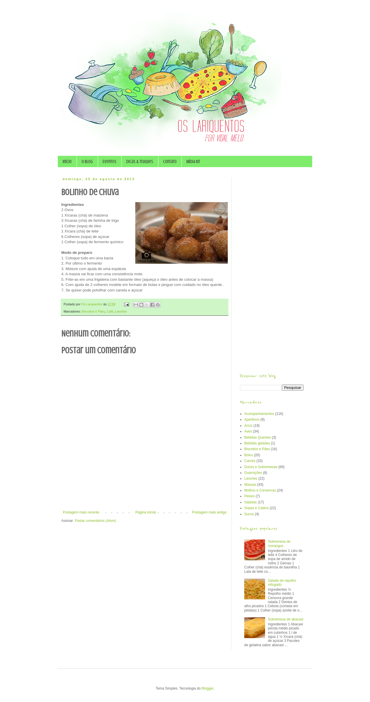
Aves (248, 431)
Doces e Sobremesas (261, 467)
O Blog (87, 161)
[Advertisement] (144, 494)
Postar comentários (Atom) (95, 521)
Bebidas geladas (257, 443)
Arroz (248, 426)
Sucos (249, 514)
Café (110, 311)
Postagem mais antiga (209, 512)
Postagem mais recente (81, 512)
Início (67, 161)
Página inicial (145, 512)
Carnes (250, 461)
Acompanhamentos (259, 414)
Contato (170, 161)
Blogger (208, 688)
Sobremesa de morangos (279, 544)
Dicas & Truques (139, 161)
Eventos (109, 161)
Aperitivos (252, 419)
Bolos (248, 455)
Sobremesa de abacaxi (286, 619)
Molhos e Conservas (260, 490)
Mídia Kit (193, 161)
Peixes (249, 496)
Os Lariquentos (92, 304)
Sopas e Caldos (256, 508)
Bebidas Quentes (257, 437)
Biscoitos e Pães (93, 311)
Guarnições (253, 473)
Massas (250, 485)
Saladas (250, 502)
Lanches (121, 311)
